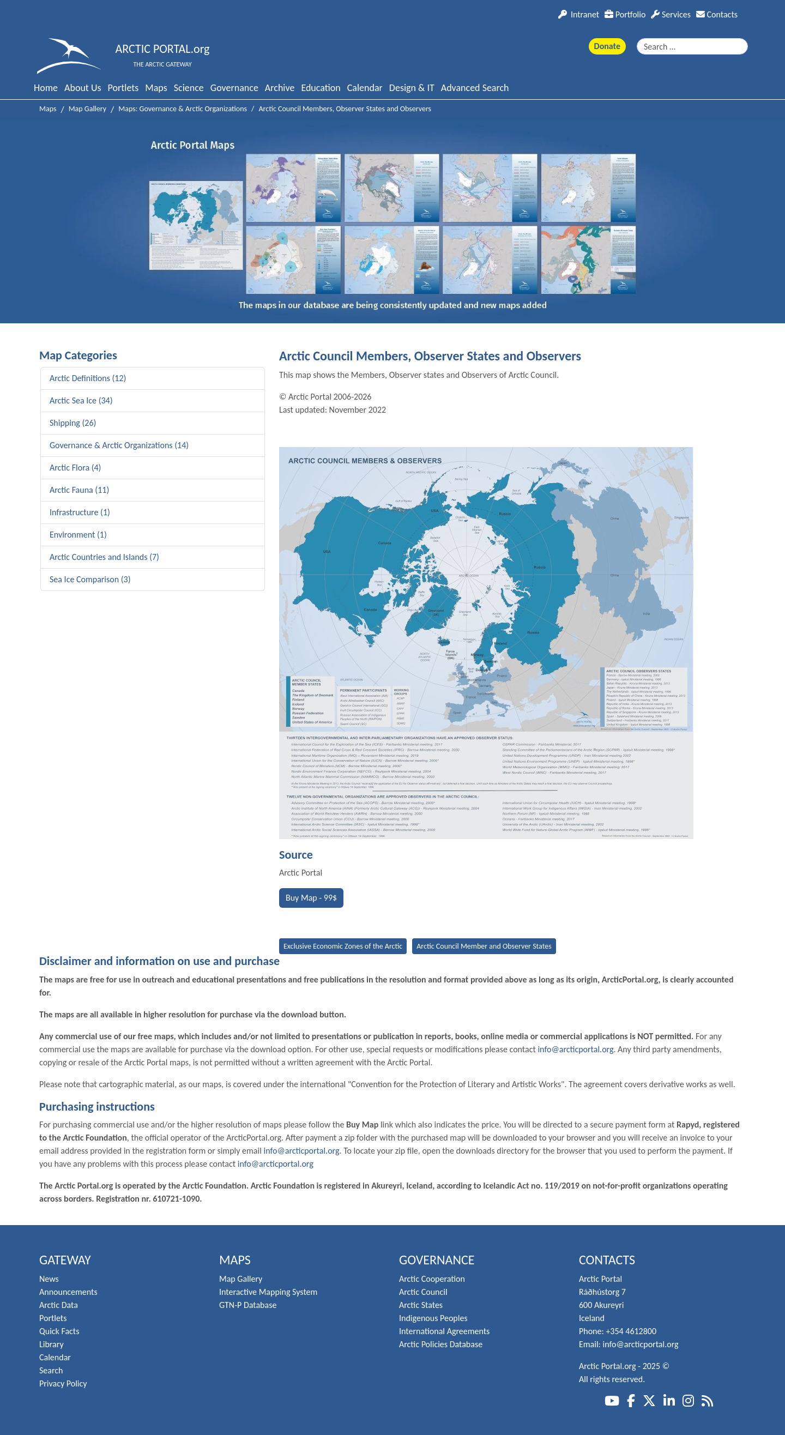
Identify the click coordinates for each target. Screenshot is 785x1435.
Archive (280, 88)
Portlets (123, 88)
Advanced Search (475, 88)
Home (46, 88)
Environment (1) (78, 534)
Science (189, 88)
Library (51, 1344)
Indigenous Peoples (433, 1318)
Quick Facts (59, 1331)
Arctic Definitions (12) (88, 378)
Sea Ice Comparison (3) (90, 579)
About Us (82, 88)
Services (671, 14)
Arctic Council (423, 1292)
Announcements (68, 1292)
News (49, 1279)
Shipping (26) (73, 423)
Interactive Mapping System (268, 1292)
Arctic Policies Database (440, 1344)
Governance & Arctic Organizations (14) (119, 445)
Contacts (717, 14)
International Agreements (444, 1331)
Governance (234, 88)
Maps (156, 88)
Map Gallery (240, 1279)
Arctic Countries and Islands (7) (104, 557)
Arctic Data (58, 1305)
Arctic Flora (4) (75, 467)
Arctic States (421, 1305)
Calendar (365, 88)
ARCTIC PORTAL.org (163, 48)
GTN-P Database (247, 1305)
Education (320, 88)
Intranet (578, 14)
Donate (607, 46)
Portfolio (625, 14)
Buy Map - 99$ (311, 898)
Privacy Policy (63, 1383)
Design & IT (411, 88)
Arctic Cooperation (432, 1279)
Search (51, 1370)
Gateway (65, 1260)
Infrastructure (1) (80, 512)
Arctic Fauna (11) (79, 490)
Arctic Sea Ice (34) (81, 400)
